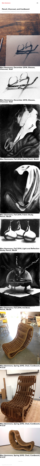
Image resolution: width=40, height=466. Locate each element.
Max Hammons (6, 3)
